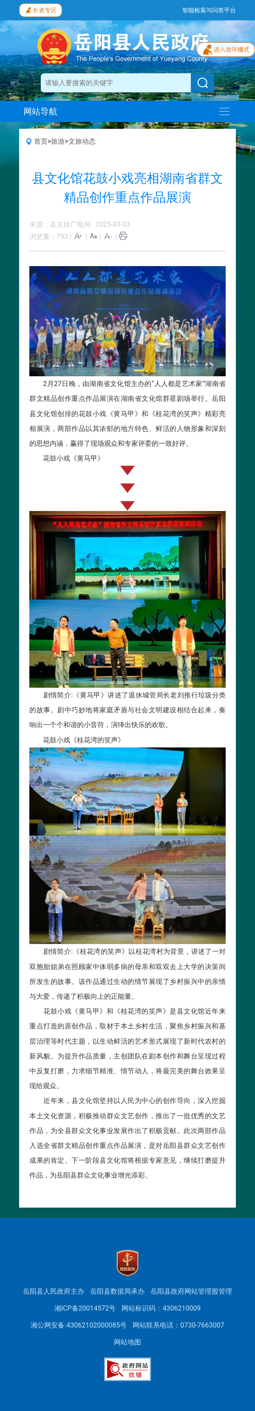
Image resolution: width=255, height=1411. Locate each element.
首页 (41, 141)
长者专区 (41, 9)
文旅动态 (82, 141)
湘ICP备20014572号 (85, 1308)
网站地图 (127, 1342)
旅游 (58, 141)
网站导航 (40, 111)
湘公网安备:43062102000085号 (79, 1325)
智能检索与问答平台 (209, 10)
